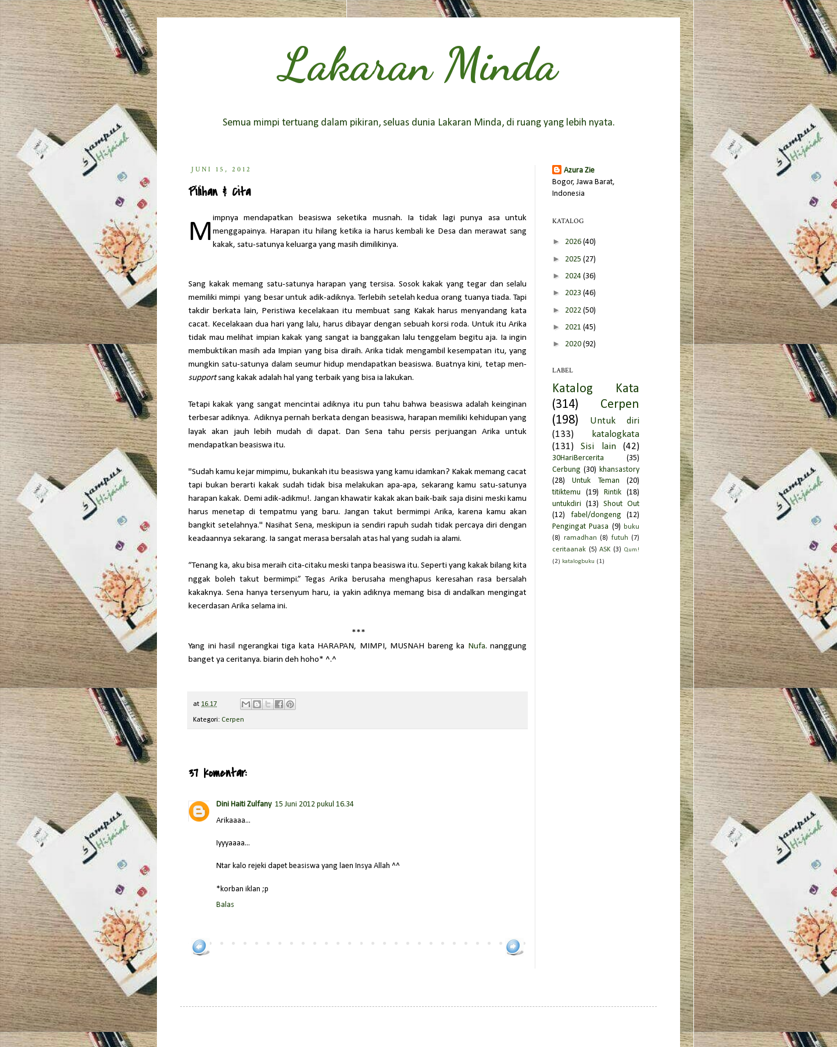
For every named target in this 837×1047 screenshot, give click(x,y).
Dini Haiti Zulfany (243, 804)
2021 (574, 327)
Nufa (476, 646)
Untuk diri (614, 421)
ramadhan (580, 538)
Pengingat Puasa (580, 526)
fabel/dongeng (596, 515)
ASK (604, 549)
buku (631, 527)
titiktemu (566, 492)
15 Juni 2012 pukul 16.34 (314, 804)
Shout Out (621, 504)
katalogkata (615, 434)
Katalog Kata (595, 389)
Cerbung (566, 469)
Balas (225, 905)
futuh (619, 538)
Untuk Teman (595, 480)
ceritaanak (569, 549)
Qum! (631, 550)
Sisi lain (598, 446)
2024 (574, 276)
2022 (574, 310)
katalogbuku (578, 561)
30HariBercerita (578, 458)
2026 (574, 242)
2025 (574, 259)
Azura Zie (579, 170)
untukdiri (566, 504)
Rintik (612, 492)
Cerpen (232, 719)
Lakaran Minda (418, 64)
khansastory (619, 469)
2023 (574, 293)
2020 (574, 344)
